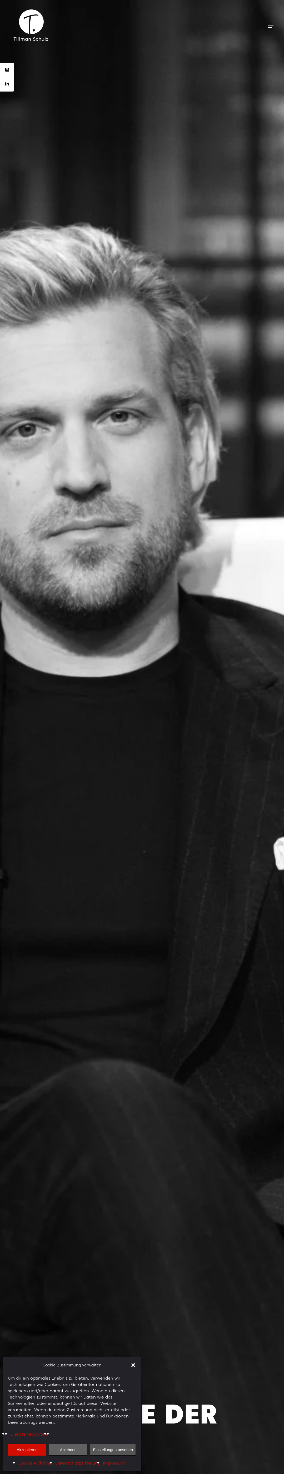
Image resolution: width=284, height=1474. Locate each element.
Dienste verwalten (29, 1434)
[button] (133, 1365)
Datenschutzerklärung (77, 1463)
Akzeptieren (27, 1449)
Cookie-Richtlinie (35, 1463)
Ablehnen (68, 1449)
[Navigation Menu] (270, 25)
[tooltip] (7, 70)
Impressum (114, 1463)
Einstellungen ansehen (113, 1449)
